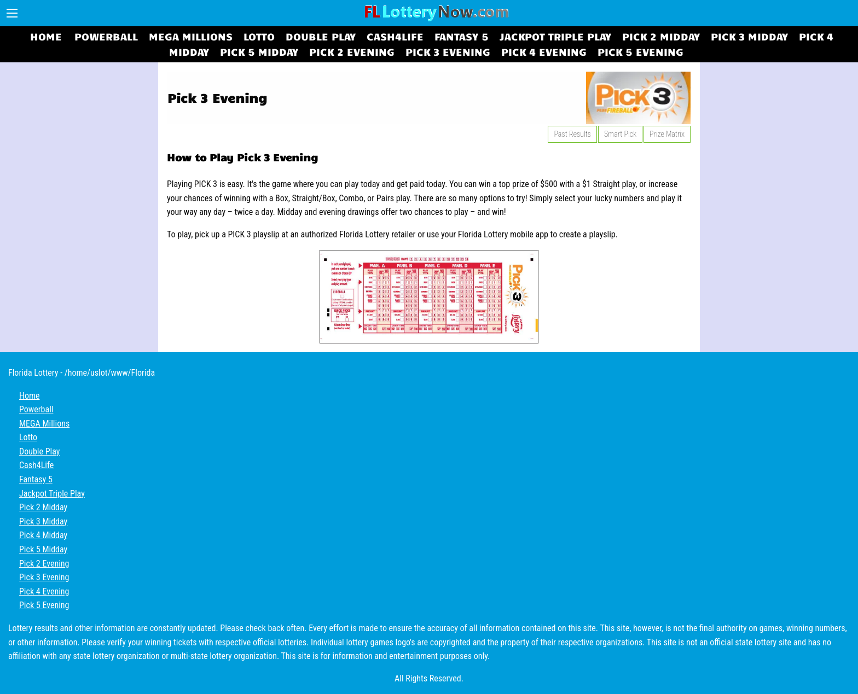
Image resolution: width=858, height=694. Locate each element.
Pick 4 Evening (544, 51)
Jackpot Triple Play (555, 36)
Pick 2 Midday (661, 36)
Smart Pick (620, 134)
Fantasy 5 (461, 36)
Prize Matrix (667, 134)
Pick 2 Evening (352, 51)
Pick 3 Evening (447, 51)
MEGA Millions (191, 36)
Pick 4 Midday (43, 535)
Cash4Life (395, 36)
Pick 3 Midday (749, 36)
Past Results (572, 134)
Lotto (259, 36)
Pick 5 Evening (640, 51)
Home (46, 36)
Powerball (106, 36)
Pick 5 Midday (259, 51)
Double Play (321, 36)
